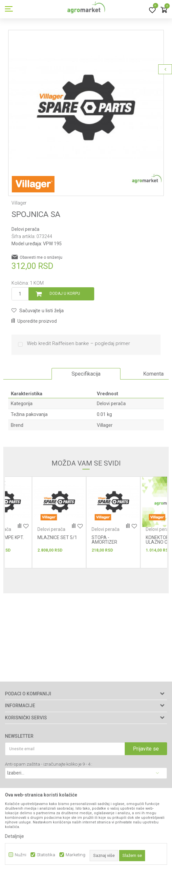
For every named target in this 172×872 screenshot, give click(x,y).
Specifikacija (86, 374)
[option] (86, 107)
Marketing (75, 854)
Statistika (46, 854)
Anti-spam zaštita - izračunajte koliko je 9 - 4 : (48, 764)
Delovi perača (25, 229)
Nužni (20, 854)
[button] (37, 310)
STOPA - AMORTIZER (104, 539)
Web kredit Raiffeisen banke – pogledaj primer (78, 343)
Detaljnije (14, 836)
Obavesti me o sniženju (41, 257)
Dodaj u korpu (65, 293)
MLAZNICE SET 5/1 (57, 537)
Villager (105, 425)
